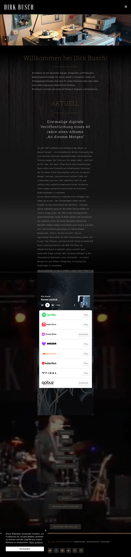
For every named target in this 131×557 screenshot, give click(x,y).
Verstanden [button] (25, 549)
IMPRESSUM (79, 542)
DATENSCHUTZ (93, 542)
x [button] (46, 530)
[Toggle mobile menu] (126, 6)
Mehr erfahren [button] (36, 542)
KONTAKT (105, 542)
